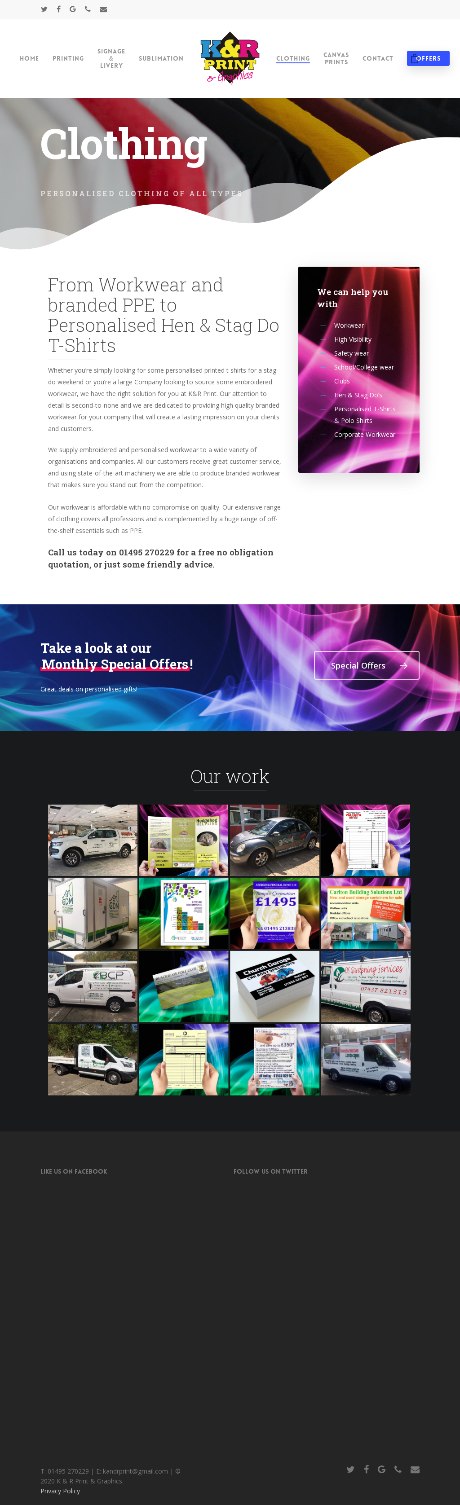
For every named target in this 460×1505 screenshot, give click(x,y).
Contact (378, 58)
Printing (68, 58)
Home (29, 58)
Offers (428, 58)
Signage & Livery (111, 58)
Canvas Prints (336, 58)
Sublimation (161, 58)
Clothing (293, 58)
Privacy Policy (60, 1205)
